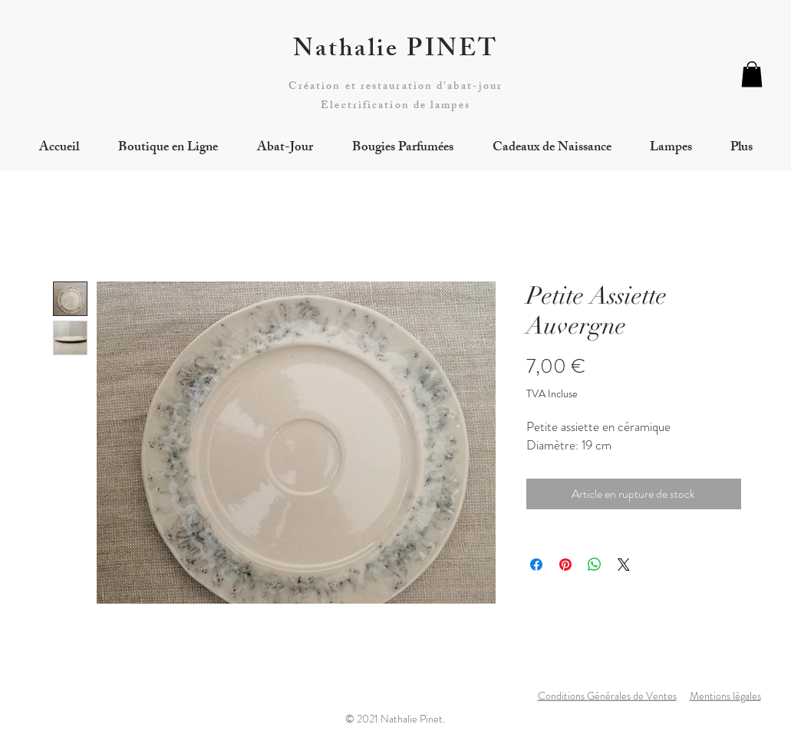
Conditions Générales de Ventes (607, 695)
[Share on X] (624, 564)
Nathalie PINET (396, 51)
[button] (752, 74)
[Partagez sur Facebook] (536, 564)
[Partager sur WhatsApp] (594, 564)
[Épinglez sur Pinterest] (565, 564)
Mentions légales (725, 695)
